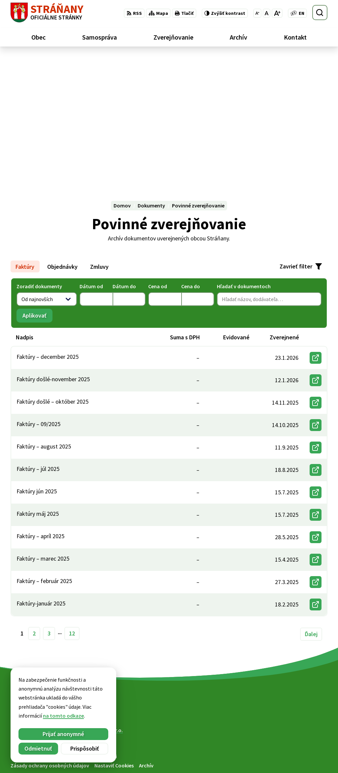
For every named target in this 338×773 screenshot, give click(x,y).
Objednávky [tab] (62, 138)
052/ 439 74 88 (288, 750)
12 (72, 505)
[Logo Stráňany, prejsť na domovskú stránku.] (47, 12)
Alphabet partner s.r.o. (97, 602)
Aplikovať (37, 189)
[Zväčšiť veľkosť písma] (277, 13)
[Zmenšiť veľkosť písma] (257, 13)
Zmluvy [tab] (99, 138)
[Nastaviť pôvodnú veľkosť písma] (266, 13)
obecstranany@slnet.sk (299, 758)
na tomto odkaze (22, 715)
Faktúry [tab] (25, 138)
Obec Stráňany (65, 608)
